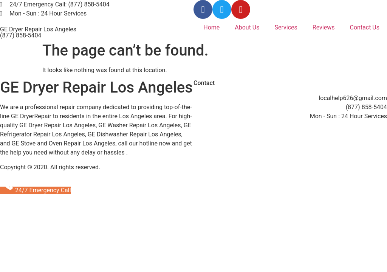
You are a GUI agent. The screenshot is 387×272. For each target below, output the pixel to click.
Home (211, 27)
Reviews (324, 27)
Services (286, 27)
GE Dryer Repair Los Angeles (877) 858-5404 (38, 32)
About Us (247, 27)
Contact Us (364, 27)
